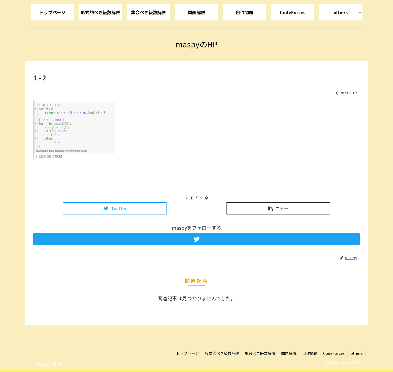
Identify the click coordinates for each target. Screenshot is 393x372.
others (356, 353)
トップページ (187, 353)
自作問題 (309, 353)
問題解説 (288, 353)
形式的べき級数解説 (222, 353)
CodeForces (334, 353)
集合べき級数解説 (260, 353)
